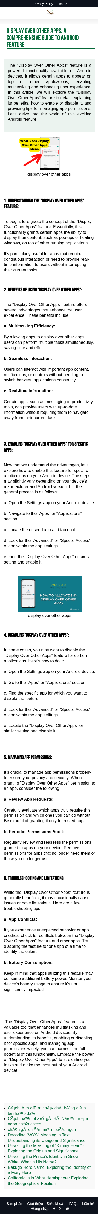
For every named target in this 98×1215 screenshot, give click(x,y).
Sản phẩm (15, 1204)
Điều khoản (56, 1204)
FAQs (73, 1204)
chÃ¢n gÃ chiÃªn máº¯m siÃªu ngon (42, 1129)
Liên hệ (62, 4)
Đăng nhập (40, 1208)
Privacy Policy (43, 4)
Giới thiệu (35, 1204)
